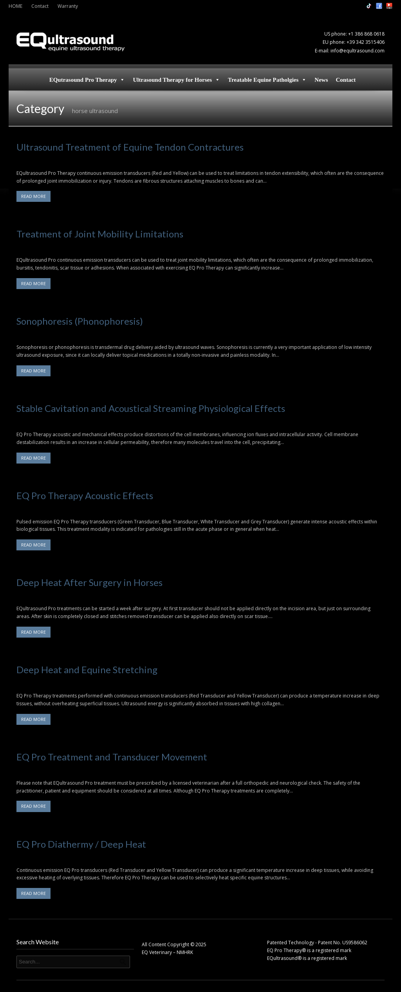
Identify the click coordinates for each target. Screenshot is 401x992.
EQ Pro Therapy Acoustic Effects (84, 495)
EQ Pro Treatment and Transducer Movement (111, 756)
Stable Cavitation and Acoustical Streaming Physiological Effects (150, 408)
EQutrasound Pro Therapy (87, 80)
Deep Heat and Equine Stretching (86, 669)
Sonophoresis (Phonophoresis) (79, 321)
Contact (40, 6)
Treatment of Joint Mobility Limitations (99, 233)
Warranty (68, 6)
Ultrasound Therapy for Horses (176, 80)
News (321, 80)
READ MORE (33, 196)
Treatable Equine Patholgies (267, 80)
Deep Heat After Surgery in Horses (89, 582)
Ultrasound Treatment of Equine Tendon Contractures (130, 147)
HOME (15, 6)
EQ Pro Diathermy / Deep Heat (81, 844)
